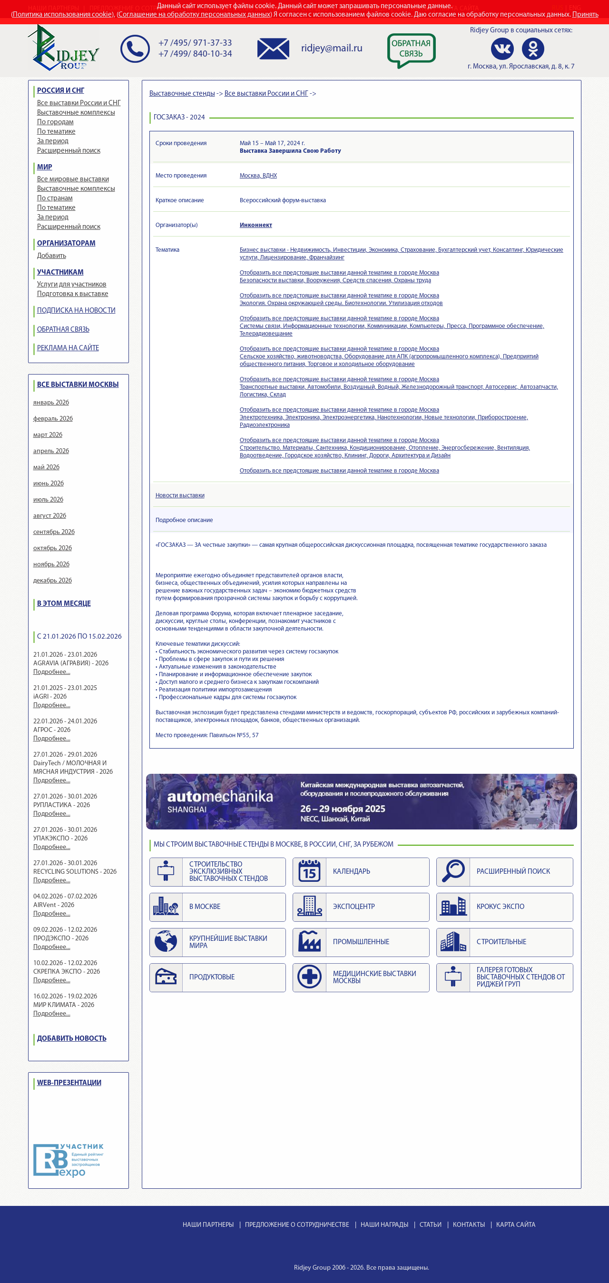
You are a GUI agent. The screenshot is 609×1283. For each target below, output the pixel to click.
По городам (55, 122)
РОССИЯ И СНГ (60, 91)
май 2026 (46, 467)
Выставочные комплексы (76, 113)
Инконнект (256, 225)
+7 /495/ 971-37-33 (195, 43)
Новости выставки (180, 496)
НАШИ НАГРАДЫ (384, 1225)
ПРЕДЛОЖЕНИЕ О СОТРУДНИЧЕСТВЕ (297, 1225)
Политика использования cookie (62, 15)
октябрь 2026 (52, 548)
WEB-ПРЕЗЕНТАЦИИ (69, 1083)
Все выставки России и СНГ (79, 103)
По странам (55, 198)
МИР (44, 167)
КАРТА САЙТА (516, 1225)
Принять (585, 15)
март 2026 (47, 435)
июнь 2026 (48, 483)
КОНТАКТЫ (469, 1225)
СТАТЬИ (431, 1225)
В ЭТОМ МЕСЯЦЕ (64, 604)
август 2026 (49, 516)
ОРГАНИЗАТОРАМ (66, 243)
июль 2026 (48, 499)
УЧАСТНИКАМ (60, 272)
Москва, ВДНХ (258, 176)
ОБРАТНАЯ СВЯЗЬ (63, 330)
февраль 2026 (53, 419)
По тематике (56, 132)
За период (53, 141)
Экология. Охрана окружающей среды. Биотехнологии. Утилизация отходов (341, 303)
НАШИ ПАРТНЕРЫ (208, 1225)
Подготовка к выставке (72, 294)
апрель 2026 (51, 451)
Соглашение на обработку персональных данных (194, 15)
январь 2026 (51, 402)
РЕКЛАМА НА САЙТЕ (68, 348)
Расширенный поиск (68, 151)
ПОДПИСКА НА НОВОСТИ (76, 311)
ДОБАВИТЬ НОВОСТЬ (72, 1039)
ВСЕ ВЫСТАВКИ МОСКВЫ (78, 385)
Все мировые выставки (73, 179)
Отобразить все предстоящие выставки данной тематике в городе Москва (339, 273)
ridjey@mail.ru (332, 48)
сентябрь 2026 (54, 532)
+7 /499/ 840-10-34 (195, 54)
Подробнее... (51, 672)
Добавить (51, 256)
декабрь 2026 (52, 580)
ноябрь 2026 (51, 564)
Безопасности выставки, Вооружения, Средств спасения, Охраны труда (335, 280)
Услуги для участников (72, 284)
